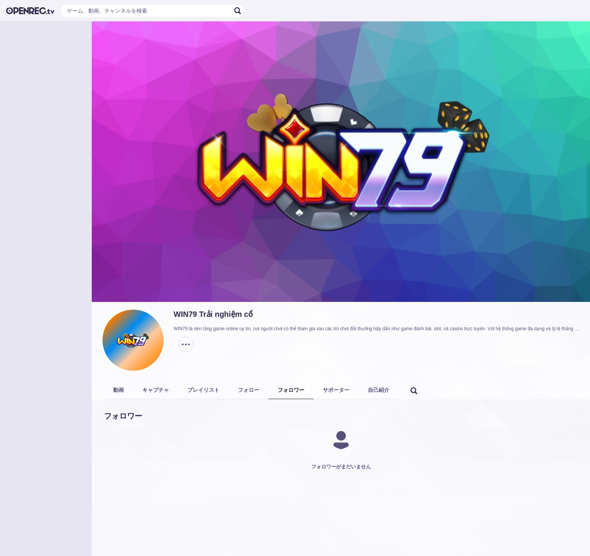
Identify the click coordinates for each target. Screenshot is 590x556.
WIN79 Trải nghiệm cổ (213, 314)
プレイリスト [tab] (203, 390)
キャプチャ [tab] (155, 390)
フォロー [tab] (248, 390)
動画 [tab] (118, 390)
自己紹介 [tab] (378, 390)
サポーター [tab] (336, 390)
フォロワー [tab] (291, 390)
